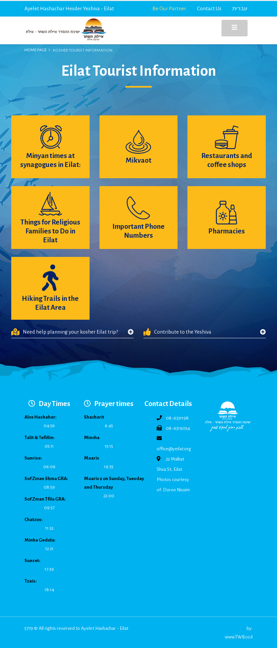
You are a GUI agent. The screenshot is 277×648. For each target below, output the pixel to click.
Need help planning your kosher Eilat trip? (64, 332)
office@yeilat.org (174, 448)
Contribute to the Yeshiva (177, 332)
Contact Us (209, 8)
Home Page (35, 50)
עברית (240, 8)
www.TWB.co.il (239, 636)
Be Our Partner (169, 8)
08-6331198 (177, 418)
